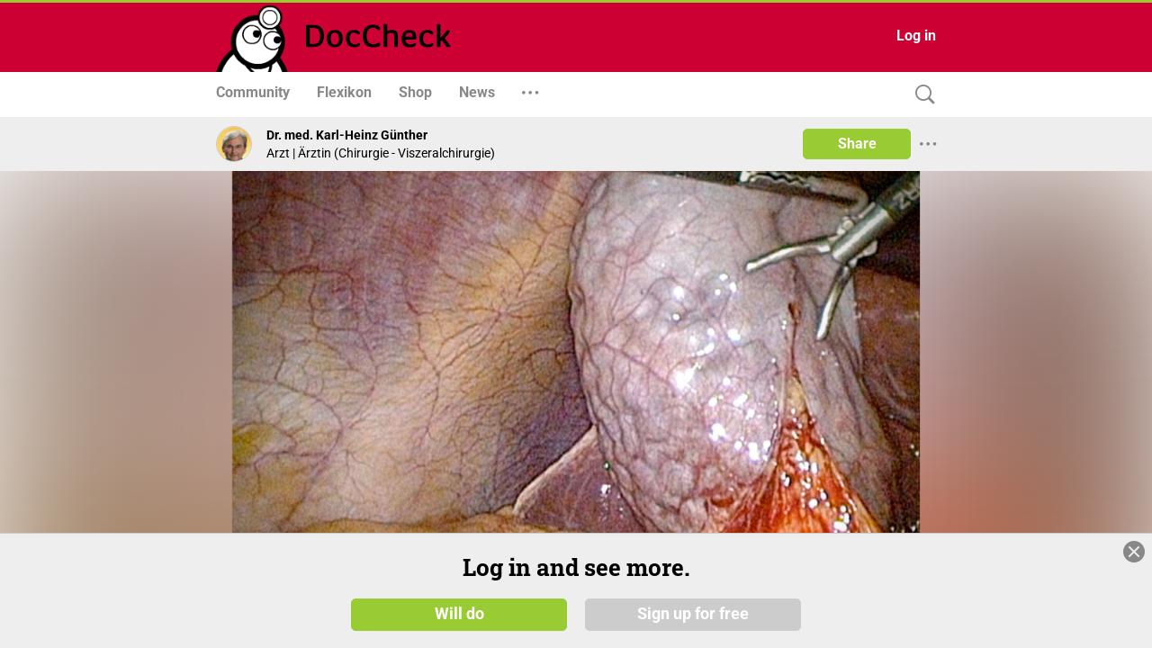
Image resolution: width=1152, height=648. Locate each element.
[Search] (920, 95)
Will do (459, 614)
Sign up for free (693, 614)
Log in (916, 35)
